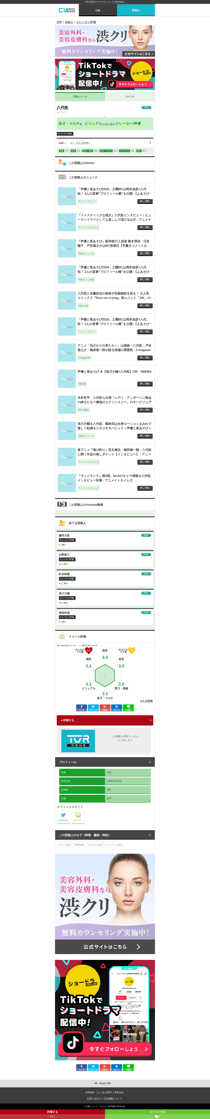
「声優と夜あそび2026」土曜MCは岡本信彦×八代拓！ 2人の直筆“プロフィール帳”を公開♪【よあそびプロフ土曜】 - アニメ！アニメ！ (113, 193)
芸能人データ (80, 96)
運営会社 (119, 1092)
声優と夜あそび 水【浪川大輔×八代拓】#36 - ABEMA (115, 371)
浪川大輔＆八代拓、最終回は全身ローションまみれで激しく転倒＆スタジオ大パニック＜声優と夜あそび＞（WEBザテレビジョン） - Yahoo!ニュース (114, 428)
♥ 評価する (67, 720)
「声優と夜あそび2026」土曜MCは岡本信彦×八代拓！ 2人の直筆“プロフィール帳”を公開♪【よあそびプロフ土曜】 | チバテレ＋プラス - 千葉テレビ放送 (113, 272)
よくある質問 (105, 1092)
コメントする (157, 1114)
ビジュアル (93, 124)
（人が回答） (75, 143)
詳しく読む (145, 201)
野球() (80, 845)
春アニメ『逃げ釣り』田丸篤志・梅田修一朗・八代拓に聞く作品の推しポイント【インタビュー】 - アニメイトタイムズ (114, 454)
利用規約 (90, 1092)
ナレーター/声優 (128, 124)
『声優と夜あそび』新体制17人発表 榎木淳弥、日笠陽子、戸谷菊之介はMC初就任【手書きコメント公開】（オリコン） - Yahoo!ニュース (113, 246)
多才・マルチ (69, 124)
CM (98, 10)
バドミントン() (113, 845)
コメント (130, 96)
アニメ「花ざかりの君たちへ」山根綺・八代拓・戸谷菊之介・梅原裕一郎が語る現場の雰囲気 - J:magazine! (114, 350)
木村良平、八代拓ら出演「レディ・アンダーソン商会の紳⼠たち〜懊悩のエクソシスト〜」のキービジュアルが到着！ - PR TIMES (114, 402)
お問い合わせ (94, 1098)
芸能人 (136, 10)
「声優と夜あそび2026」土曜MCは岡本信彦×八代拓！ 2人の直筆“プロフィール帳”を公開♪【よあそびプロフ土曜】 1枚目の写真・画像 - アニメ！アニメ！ (114, 324)
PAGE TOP (105, 1083)
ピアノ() (65, 845)
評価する (52, 1114)
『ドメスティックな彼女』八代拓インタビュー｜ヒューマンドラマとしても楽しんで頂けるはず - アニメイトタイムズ (114, 220)
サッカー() (95, 845)
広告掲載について (113, 1098)
